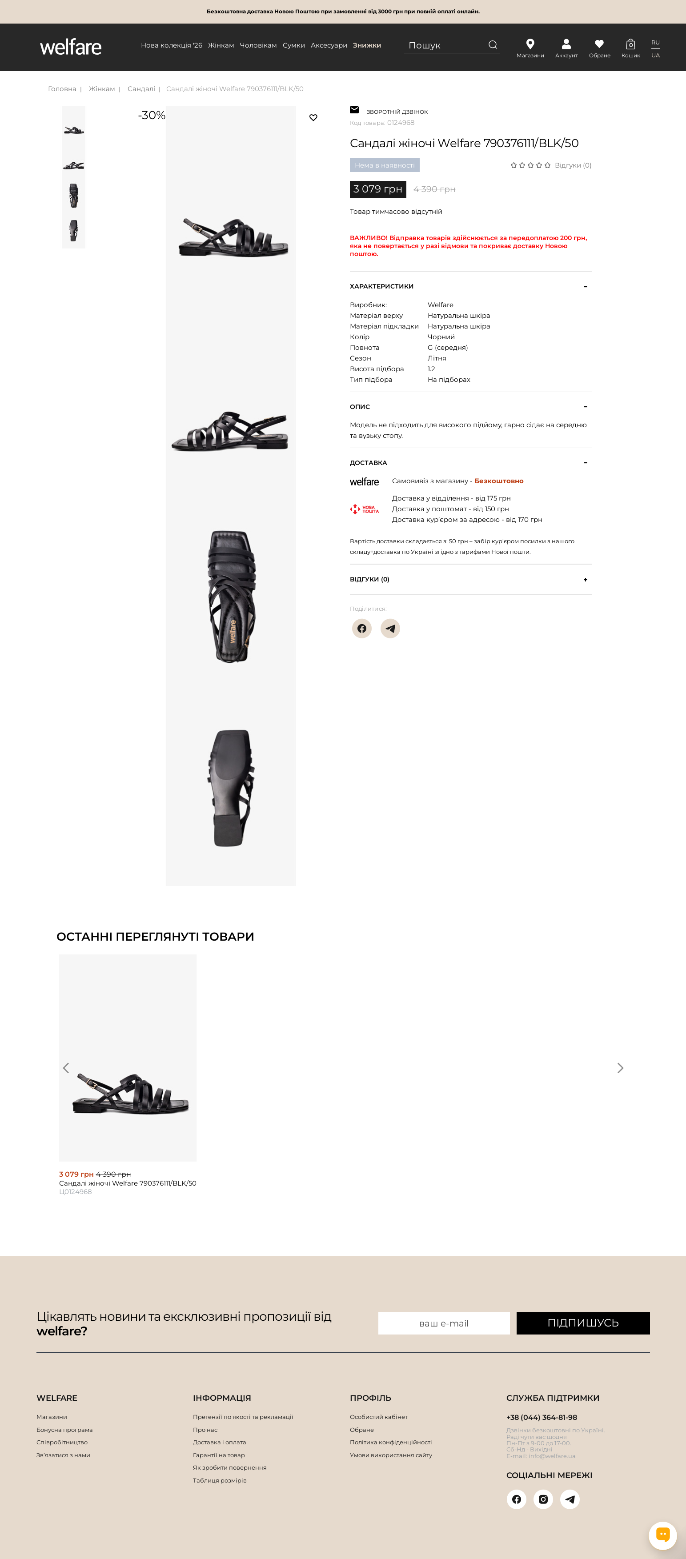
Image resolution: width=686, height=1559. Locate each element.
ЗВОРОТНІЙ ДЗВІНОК (397, 110)
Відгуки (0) (573, 165)
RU (655, 42)
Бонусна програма (64, 1429)
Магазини (51, 1416)
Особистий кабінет (379, 1416)
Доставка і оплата (219, 1442)
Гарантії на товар (219, 1455)
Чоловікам (258, 45)
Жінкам (221, 45)
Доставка (368, 463)
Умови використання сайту (391, 1455)
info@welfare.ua (552, 1455)
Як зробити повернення (230, 1467)
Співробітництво (62, 1442)
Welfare (440, 305)
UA (655, 55)
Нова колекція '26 (171, 45)
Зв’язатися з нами (63, 1455)
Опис (360, 407)
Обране (362, 1429)
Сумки (294, 45)
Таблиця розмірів (220, 1480)
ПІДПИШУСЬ (583, 1322)
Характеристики (382, 286)
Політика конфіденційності (391, 1442)
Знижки (367, 45)
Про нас (205, 1429)
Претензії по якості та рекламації (243, 1416)
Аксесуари (329, 45)
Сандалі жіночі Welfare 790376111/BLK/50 (235, 88)
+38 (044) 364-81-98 (541, 1417)
